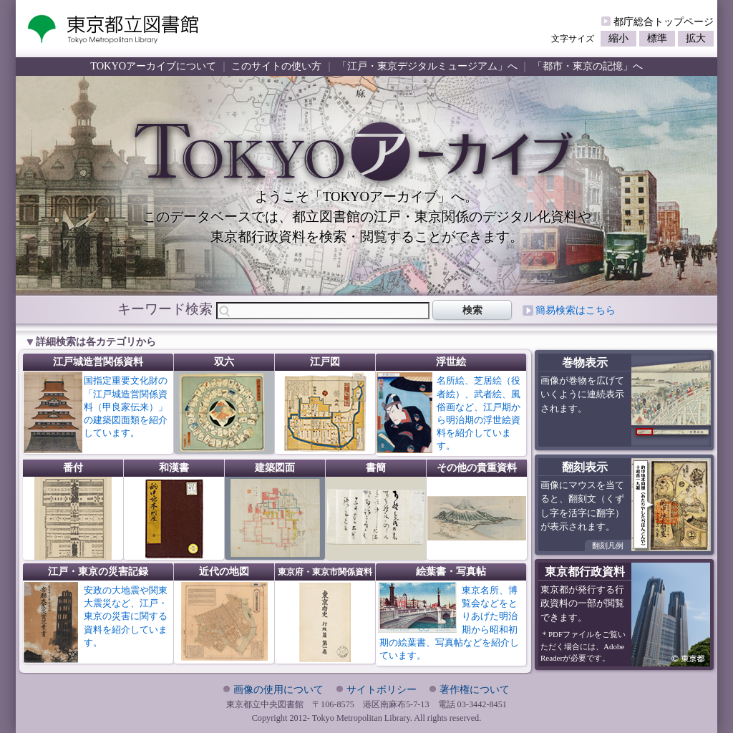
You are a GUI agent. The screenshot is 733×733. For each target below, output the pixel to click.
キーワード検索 (165, 308)
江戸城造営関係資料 (98, 361)
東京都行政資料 (585, 571)
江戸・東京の (98, 571)
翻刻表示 (585, 467)
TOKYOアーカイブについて (153, 66)
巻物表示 (585, 362)
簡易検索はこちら (575, 310)
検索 (472, 310)
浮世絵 (451, 361)
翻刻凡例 (607, 545)
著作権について (475, 689)
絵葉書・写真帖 (451, 571)
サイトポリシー (381, 689)
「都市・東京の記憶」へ (588, 66)
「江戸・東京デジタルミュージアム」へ (427, 66)
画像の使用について (278, 689)
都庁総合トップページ (663, 21)
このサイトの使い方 (276, 66)
